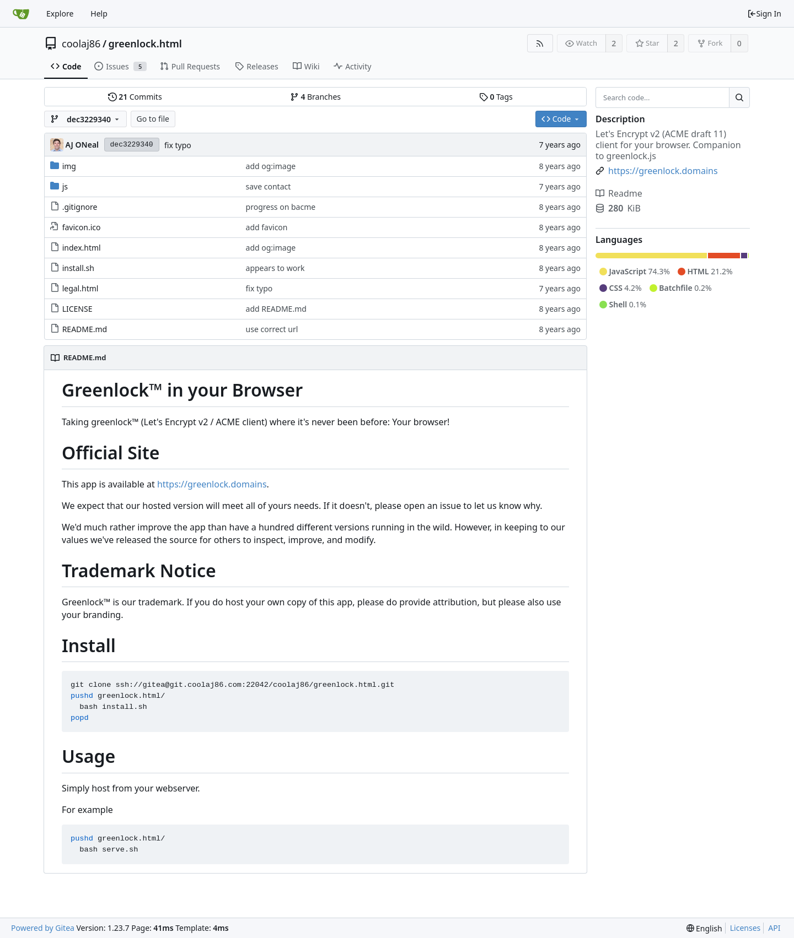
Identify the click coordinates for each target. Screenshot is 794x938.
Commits (135, 96)
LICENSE (77, 308)
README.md (85, 329)
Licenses (745, 928)
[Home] (21, 14)
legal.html (80, 288)
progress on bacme (281, 207)
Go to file (153, 118)
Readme (619, 193)
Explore (59, 13)
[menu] (704, 928)
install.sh (78, 268)
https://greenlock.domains (212, 484)
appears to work (275, 268)
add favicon (267, 227)
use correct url (272, 329)
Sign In (764, 13)
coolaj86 (81, 43)
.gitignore (80, 207)
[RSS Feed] (540, 43)
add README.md (276, 308)
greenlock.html (145, 43)
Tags (496, 96)
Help (99, 13)
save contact (268, 186)
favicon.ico (81, 227)
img (69, 166)
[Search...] (739, 97)
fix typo (177, 145)
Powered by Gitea (42, 928)
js (65, 186)
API (774, 928)
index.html (81, 247)
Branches (315, 96)
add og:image (271, 166)
